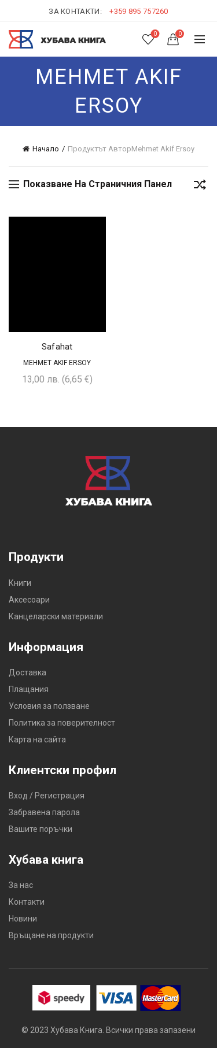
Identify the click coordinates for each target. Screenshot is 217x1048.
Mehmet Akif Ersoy (57, 363)
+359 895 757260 (138, 11)
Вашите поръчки (40, 829)
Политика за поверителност (62, 722)
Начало (45, 148)
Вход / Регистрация (46, 795)
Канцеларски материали (56, 616)
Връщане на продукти (51, 935)
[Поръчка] (199, 186)
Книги (20, 583)
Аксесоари (29, 599)
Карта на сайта (37, 739)
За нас (21, 885)
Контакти (27, 901)
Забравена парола (44, 812)
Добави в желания (96, 227)
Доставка (27, 672)
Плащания (29, 689)
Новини (23, 918)
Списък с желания (154, 34)
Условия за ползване (49, 706)
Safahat (57, 346)
